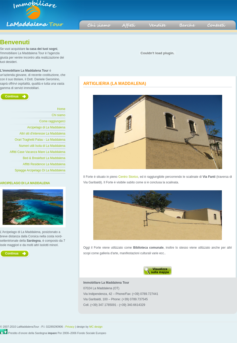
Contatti (216, 25)
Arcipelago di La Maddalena (46, 127)
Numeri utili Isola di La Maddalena (42, 146)
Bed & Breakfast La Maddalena (44, 158)
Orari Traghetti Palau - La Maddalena (40, 139)
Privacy (69, 326)
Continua (11, 96)
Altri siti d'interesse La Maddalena (42, 133)
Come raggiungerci (52, 121)
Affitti (128, 25)
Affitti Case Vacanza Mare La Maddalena (37, 152)
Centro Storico (128, 177)
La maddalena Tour (32, 15)
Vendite (157, 25)
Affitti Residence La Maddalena (44, 164)
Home (61, 109)
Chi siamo (99, 25)
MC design (96, 326)
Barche (186, 25)
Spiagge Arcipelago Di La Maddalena (40, 170)
